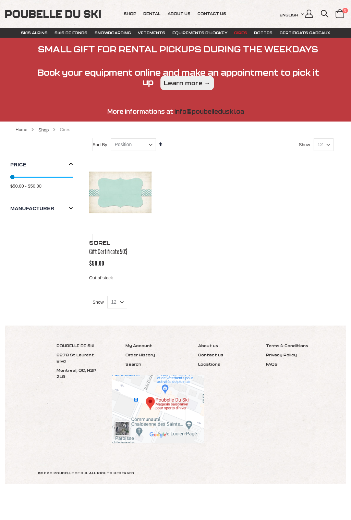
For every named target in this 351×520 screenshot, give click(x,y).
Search (133, 394)
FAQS (272, 394)
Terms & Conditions (287, 375)
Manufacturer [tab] (32, 208)
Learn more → (187, 83)
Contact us (210, 385)
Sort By (112, 161)
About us (208, 375)
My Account (138, 375)
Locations (209, 394)
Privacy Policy (281, 385)
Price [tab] (18, 164)
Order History (140, 385)
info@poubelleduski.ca (209, 111)
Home (21, 129)
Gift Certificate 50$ (120, 264)
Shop (43, 130)
